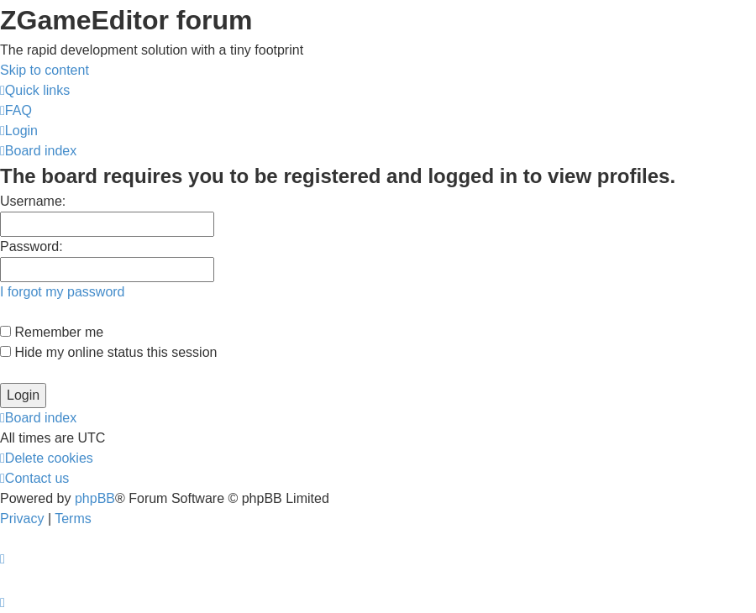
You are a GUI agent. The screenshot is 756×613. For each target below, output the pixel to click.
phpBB (95, 498)
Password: (31, 246)
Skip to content (44, 70)
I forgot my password (62, 292)
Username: (33, 201)
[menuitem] (16, 110)
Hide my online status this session (108, 352)
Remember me (51, 332)
